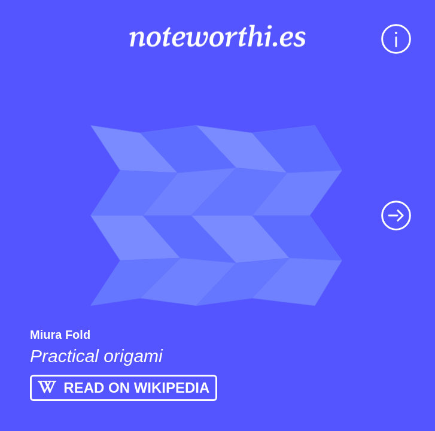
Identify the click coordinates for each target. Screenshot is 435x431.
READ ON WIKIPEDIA (123, 388)
